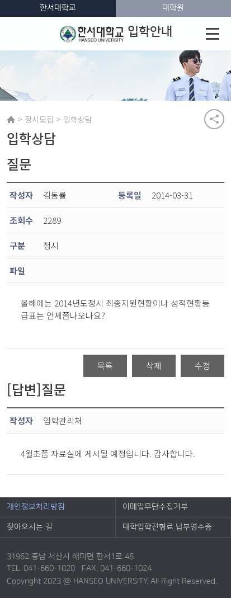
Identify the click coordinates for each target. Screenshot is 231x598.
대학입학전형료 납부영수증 (167, 526)
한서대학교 (58, 7)
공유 (214, 119)
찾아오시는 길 (30, 526)
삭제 (154, 365)
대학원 (173, 7)
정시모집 (39, 119)
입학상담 (77, 119)
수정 (202, 365)
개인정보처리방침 (36, 506)
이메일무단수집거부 (155, 506)
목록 (105, 365)
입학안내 (116, 34)
